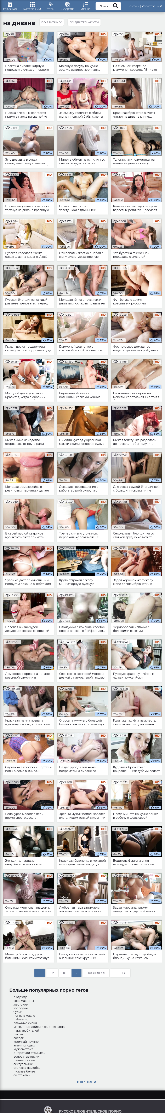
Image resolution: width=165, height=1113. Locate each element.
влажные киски (25, 1025)
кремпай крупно (26, 1043)
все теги (87, 1083)
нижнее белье (24, 1073)
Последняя (96, 975)
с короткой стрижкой (29, 1055)
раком (18, 1036)
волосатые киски (26, 1058)
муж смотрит (23, 1051)
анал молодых (24, 1047)
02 (52, 975)
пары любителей (26, 1032)
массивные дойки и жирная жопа (39, 1029)
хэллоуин (20, 1010)
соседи (18, 1040)
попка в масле (24, 1017)
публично (20, 1021)
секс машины (23, 1002)
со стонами (21, 1077)
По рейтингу (52, 24)
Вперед (120, 975)
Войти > (138, 7)
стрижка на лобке (26, 1069)
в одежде (20, 999)
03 (65, 975)
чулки (17, 1014)
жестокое (20, 1006)
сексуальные (23, 1066)
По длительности (84, 24)
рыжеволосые (24, 1062)
